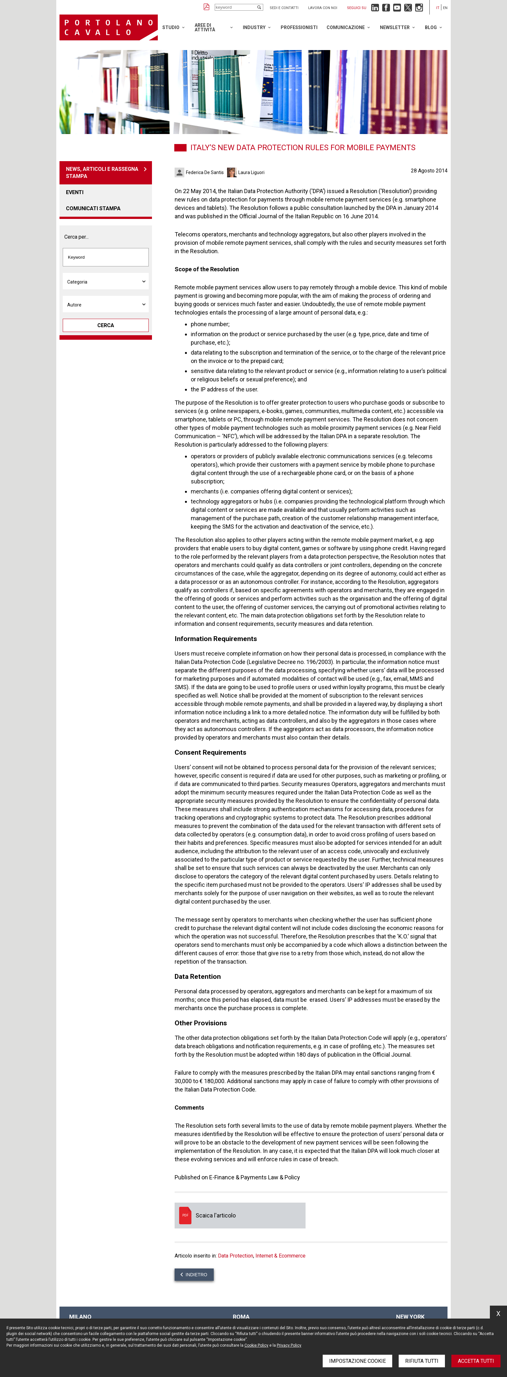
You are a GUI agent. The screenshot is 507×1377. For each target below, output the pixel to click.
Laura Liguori (251, 172)
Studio (170, 27)
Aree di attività (205, 27)
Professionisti (299, 27)
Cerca (105, 325)
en (445, 8)
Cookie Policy (256, 1345)
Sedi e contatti (284, 8)
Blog (431, 27)
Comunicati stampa (93, 208)
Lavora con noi (322, 8)
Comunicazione (346, 27)
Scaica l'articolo (240, 1215)
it (437, 8)
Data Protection (235, 1256)
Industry (254, 27)
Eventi (74, 192)
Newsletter (395, 27)
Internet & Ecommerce (280, 1256)
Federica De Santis (205, 172)
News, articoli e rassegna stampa (102, 172)
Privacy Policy (289, 1345)
